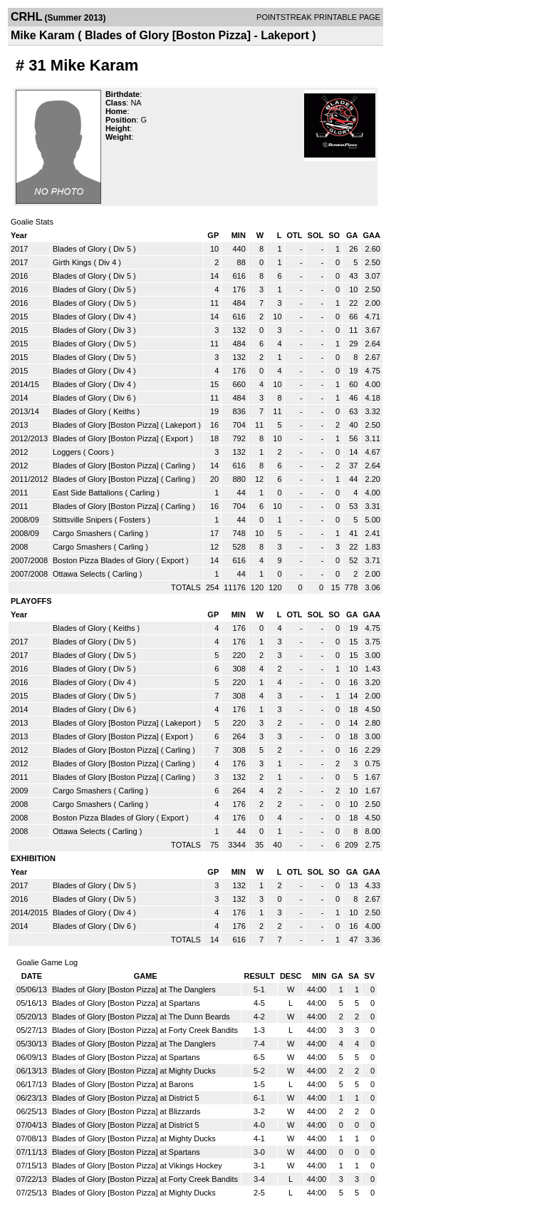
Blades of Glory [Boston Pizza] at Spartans (126, 1003)
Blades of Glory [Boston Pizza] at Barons (123, 1084)
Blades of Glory (79, 249)
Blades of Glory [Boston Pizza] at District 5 (125, 1098)
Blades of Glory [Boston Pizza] (106, 425)
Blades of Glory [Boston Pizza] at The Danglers (134, 989)
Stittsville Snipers (83, 519)
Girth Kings (72, 262)
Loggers (67, 452)
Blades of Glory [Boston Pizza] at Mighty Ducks (134, 1070)
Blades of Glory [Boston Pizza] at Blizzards (126, 1111)
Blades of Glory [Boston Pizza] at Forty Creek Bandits (145, 1030)
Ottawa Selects (79, 574)
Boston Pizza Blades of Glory (103, 560)
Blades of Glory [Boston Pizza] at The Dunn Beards (141, 1016)
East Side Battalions (88, 492)
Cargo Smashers (82, 533)
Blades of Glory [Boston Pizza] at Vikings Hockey (137, 1165)
